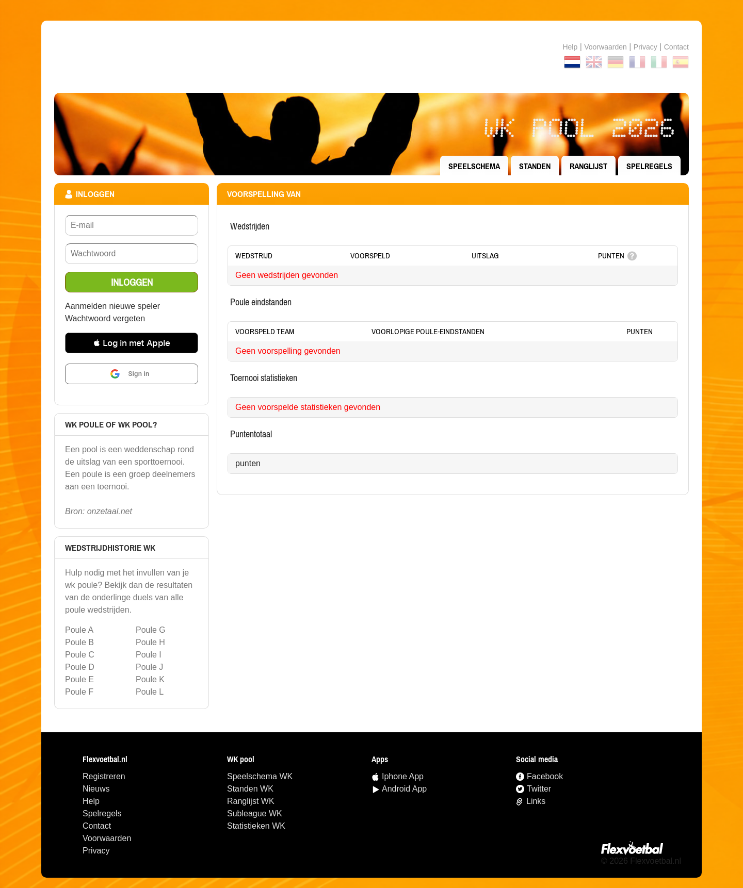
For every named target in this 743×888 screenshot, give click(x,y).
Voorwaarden (605, 47)
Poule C (79, 654)
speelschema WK (260, 776)
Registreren (104, 776)
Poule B (79, 642)
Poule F (79, 691)
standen (535, 166)
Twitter (539, 788)
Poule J (149, 667)
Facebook (545, 776)
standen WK (250, 788)
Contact (97, 825)
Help (569, 47)
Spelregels (649, 166)
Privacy (645, 47)
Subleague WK (254, 813)
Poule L (150, 691)
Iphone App (403, 776)
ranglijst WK (250, 801)
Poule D (79, 667)
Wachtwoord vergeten (105, 318)
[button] (131, 343)
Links (535, 801)
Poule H (150, 642)
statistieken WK (256, 825)
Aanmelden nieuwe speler (112, 306)
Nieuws (96, 788)
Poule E (79, 679)
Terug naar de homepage (371, 57)
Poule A (79, 630)
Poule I (148, 654)
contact (676, 47)
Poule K (150, 679)
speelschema (474, 166)
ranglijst (588, 166)
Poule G (151, 630)
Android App (404, 788)
